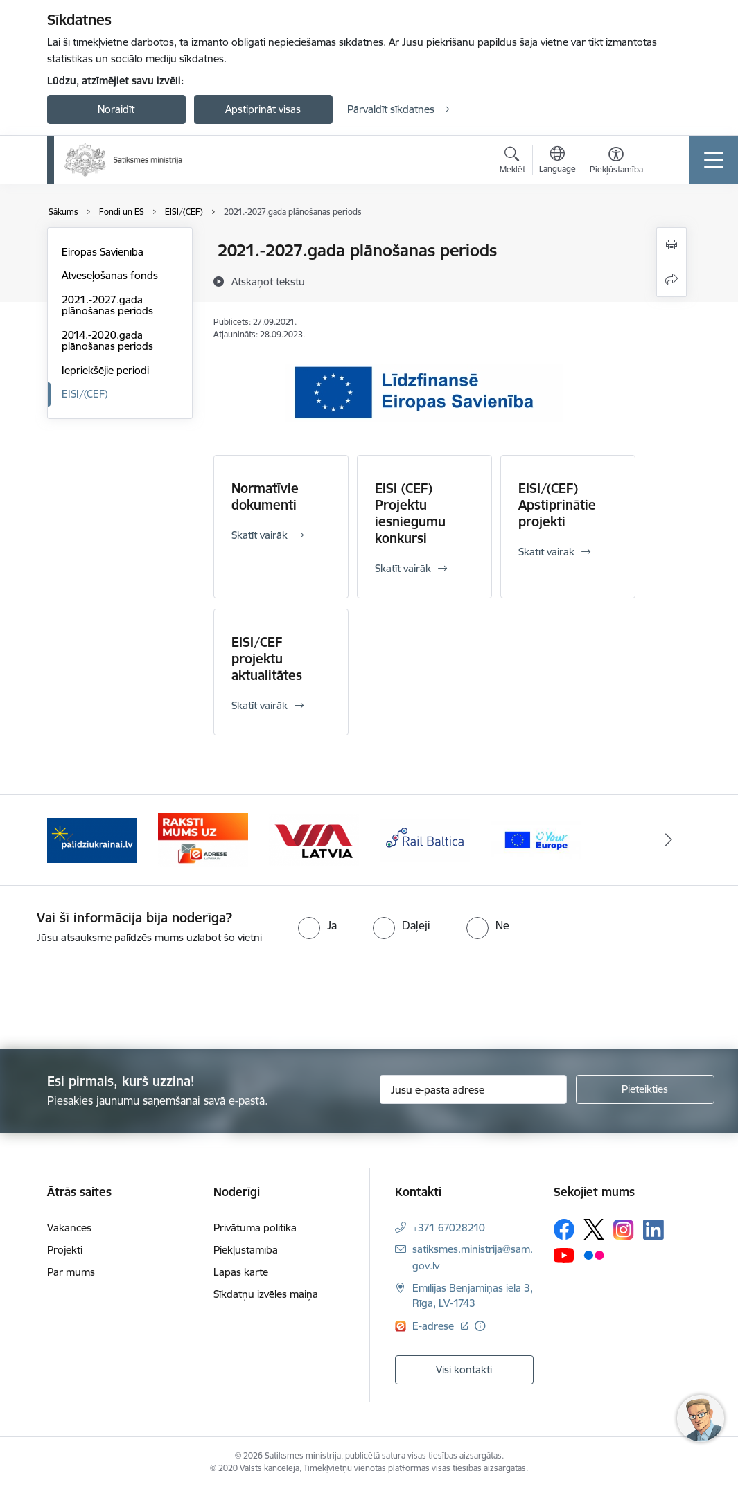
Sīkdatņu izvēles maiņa (265, 1294)
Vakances (69, 1227)
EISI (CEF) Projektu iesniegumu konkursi (410, 513)
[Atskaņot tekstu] (268, 281)
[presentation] (115, 998)
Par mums (71, 1271)
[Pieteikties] (645, 1089)
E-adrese (434, 1325)
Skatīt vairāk (259, 535)
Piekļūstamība (245, 1249)
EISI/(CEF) (84, 393)
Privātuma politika (255, 1227)
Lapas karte (240, 1271)
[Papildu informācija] (480, 1326)
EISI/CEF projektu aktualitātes (266, 659)
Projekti (64, 1249)
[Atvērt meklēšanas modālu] (512, 162)
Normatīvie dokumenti (265, 496)
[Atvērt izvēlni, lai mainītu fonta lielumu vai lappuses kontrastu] (616, 162)
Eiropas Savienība (102, 251)
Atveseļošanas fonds (110, 275)
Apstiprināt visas (263, 109)
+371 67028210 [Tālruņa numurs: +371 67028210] (448, 1227)
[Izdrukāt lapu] (671, 245)
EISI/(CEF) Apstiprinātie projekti (557, 505)
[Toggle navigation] (713, 160)
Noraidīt (116, 109)
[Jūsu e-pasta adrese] (473, 1089)
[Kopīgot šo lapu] (671, 279)
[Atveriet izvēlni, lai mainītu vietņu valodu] (557, 161)
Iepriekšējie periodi (105, 370)
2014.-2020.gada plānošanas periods (107, 340)
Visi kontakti (464, 1369)
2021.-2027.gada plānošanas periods (107, 305)
